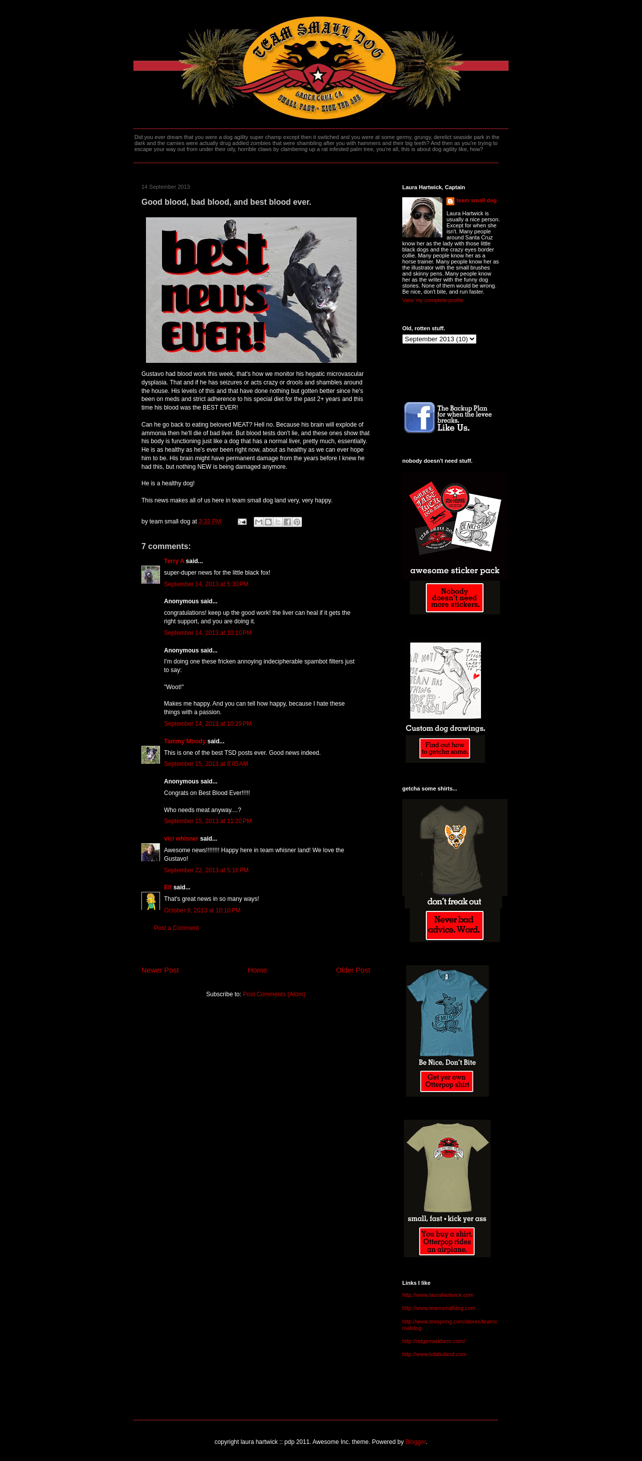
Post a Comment (176, 928)
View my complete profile (432, 300)
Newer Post (160, 970)
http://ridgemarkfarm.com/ (433, 1341)
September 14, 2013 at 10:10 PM (208, 632)
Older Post (353, 970)
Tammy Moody (185, 741)
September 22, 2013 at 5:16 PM (206, 870)
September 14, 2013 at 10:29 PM (208, 723)
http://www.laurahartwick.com (437, 1295)
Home (257, 970)
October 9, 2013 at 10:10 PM (202, 910)
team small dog (476, 200)
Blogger (415, 1441)
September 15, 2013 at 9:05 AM (206, 763)
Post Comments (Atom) (274, 994)
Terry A (174, 561)
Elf (168, 887)
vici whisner (181, 838)
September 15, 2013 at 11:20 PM (208, 821)
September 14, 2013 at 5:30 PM (206, 584)
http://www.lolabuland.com (434, 1354)
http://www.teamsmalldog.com (438, 1308)
